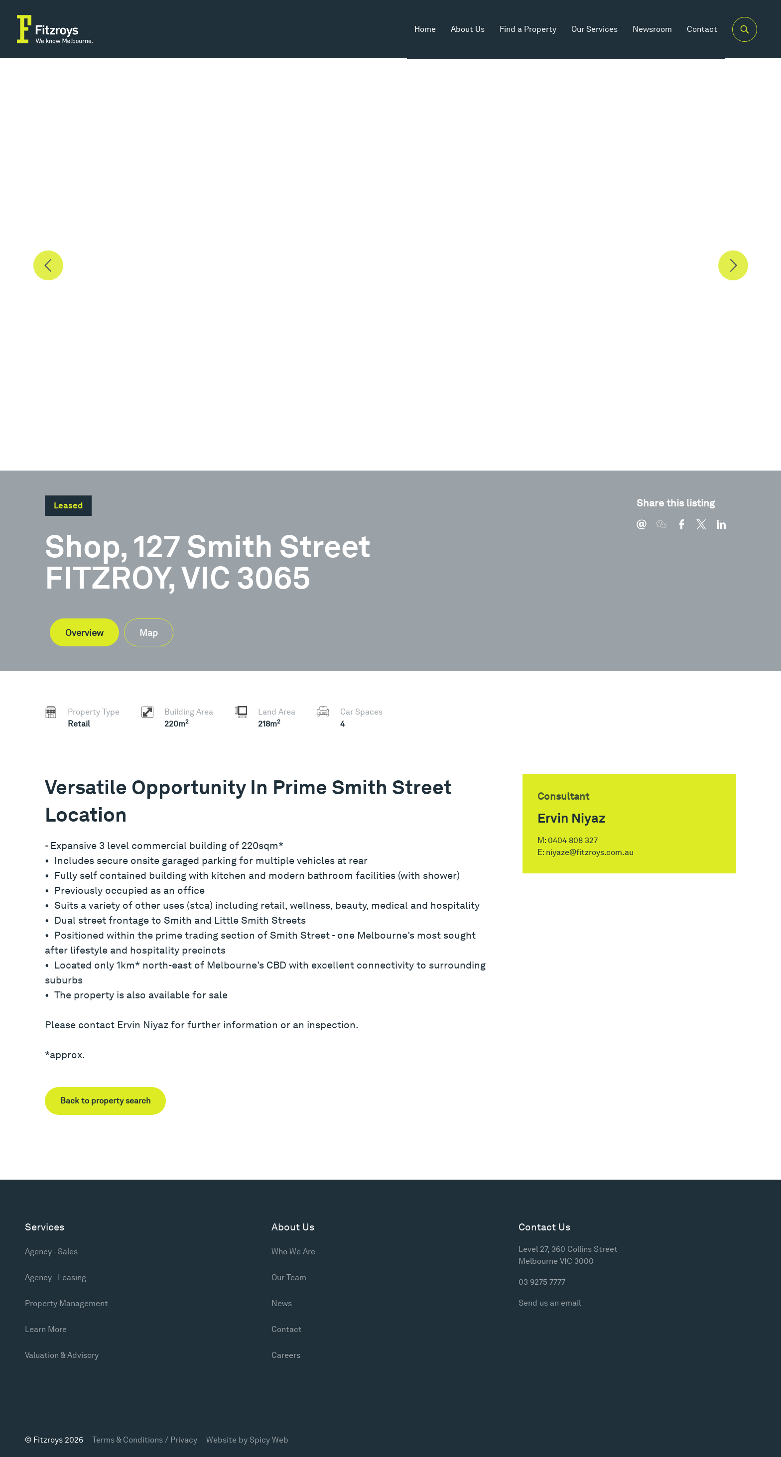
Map (148, 632)
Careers (285, 1355)
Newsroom (651, 29)
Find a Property (527, 29)
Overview (84, 632)
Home (424, 29)
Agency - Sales (51, 1251)
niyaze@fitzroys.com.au (590, 852)
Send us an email (550, 1303)
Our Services (593, 29)
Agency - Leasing (55, 1277)
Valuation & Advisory (62, 1355)
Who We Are (293, 1251)
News (281, 1303)
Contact (701, 29)
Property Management (66, 1303)
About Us (467, 29)
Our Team (288, 1277)
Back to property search (105, 1100)
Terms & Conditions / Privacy (144, 1440)
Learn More (46, 1329)
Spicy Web (269, 1440)
